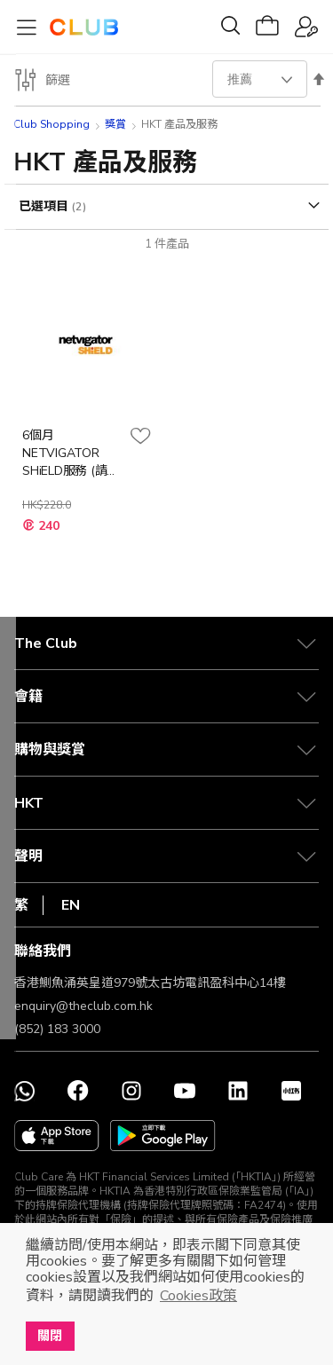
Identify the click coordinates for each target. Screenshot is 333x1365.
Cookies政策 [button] (198, 1296)
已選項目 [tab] (45, 206)
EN (70, 905)
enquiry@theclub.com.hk (83, 1006)
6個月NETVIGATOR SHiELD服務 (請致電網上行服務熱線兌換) (71, 453)
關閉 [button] (49, 1336)
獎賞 (115, 124)
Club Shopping (51, 124)
